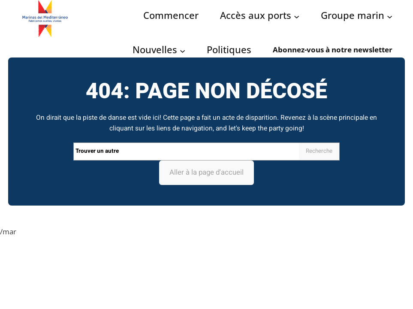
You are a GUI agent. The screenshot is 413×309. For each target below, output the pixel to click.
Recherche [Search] (319, 151)
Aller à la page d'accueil (206, 172)
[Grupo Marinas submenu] (389, 16)
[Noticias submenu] (182, 50)
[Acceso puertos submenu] (296, 16)
